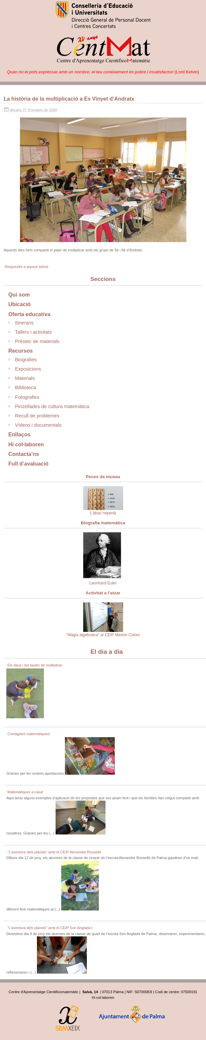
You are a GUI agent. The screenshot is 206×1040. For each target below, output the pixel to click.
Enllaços (19, 434)
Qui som (19, 295)
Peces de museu (103, 476)
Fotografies (27, 397)
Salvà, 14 (90, 992)
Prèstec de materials (37, 341)
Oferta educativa (29, 314)
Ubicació (19, 304)
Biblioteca (25, 387)
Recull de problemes (37, 415)
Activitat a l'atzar (103, 592)
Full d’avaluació (28, 464)
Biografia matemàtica (103, 522)
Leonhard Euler (103, 558)
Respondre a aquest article (26, 267)
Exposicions (28, 369)
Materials (25, 378)
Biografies (26, 359)
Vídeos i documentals (38, 425)
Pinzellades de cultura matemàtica (52, 406)
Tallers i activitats (33, 332)
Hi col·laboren (26, 444)
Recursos (20, 351)
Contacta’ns (23, 454)
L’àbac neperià (103, 500)
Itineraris (24, 322)
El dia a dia (107, 651)
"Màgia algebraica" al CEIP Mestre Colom (103, 619)
